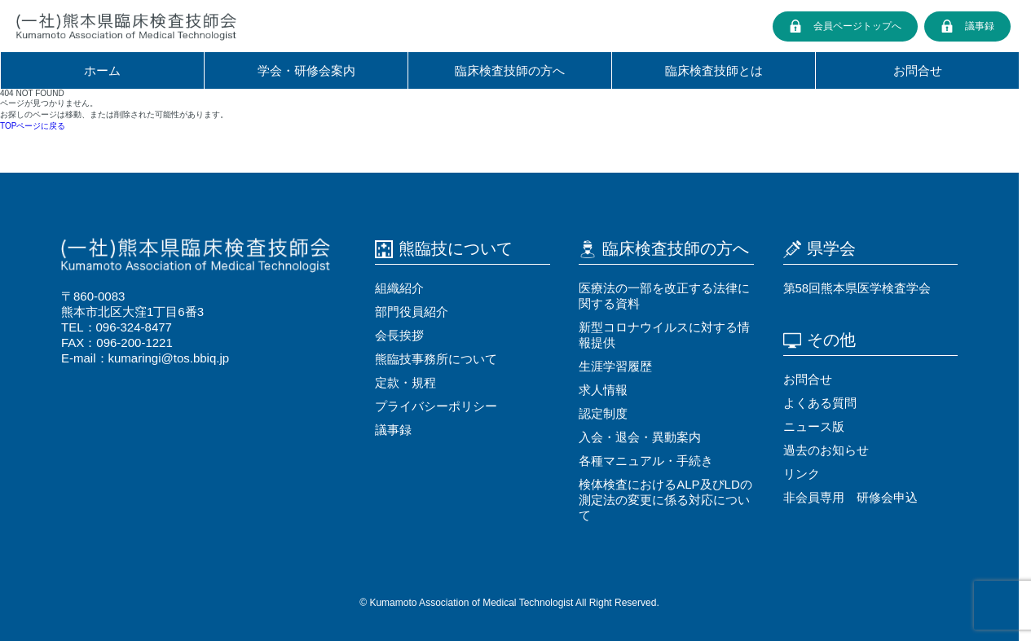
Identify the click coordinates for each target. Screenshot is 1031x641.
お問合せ (917, 70)
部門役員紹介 (411, 311)
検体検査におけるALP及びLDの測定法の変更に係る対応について (665, 499)
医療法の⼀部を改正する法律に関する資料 (664, 295)
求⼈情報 (603, 390)
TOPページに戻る (32, 125)
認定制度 (603, 413)
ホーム (102, 70)
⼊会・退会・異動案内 (640, 437)
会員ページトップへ (857, 26)
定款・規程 (405, 382)
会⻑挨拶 (399, 335)
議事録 (979, 26)
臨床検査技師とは (714, 70)
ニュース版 (813, 426)
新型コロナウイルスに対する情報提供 (664, 334)
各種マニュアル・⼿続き (646, 461)
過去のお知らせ (826, 450)
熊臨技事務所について (436, 359)
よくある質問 (820, 403)
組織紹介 (399, 288)
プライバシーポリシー (436, 406)
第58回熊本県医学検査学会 (857, 288)
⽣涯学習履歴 (615, 366)
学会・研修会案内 (306, 70)
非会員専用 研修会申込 (850, 497)
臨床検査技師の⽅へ (510, 70)
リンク (801, 474)
